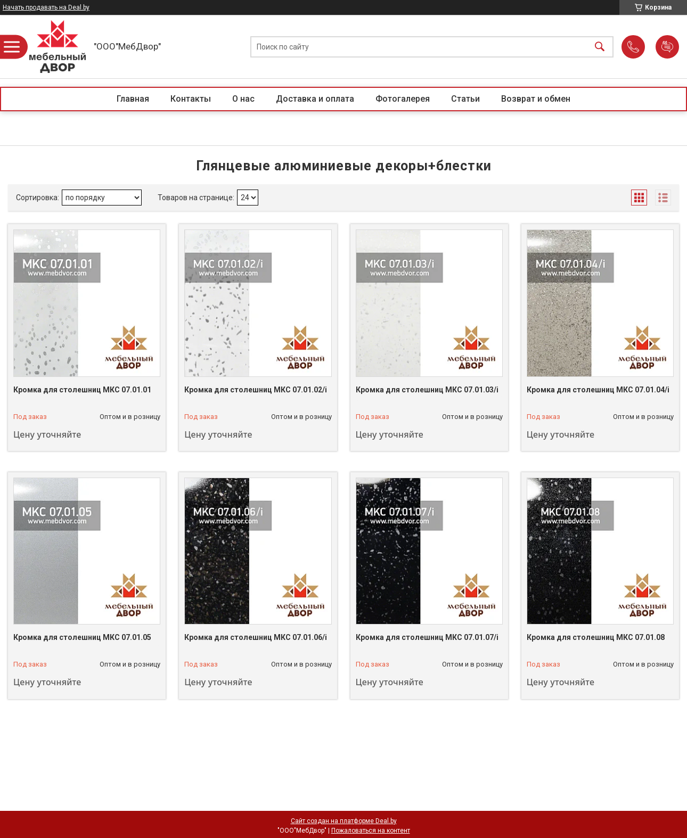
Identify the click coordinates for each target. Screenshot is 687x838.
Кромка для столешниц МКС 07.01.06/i (255, 637)
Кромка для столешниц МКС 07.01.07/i (427, 637)
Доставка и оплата (315, 99)
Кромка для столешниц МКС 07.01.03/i (427, 389)
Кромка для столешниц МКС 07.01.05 (82, 637)
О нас (243, 99)
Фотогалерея (402, 99)
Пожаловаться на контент (370, 830)
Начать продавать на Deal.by (46, 7)
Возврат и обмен (535, 99)
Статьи (465, 99)
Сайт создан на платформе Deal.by (344, 821)
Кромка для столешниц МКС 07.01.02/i (255, 389)
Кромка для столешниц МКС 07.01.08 (596, 637)
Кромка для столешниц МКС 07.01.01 (82, 389)
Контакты (190, 99)
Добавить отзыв (667, 47)
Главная (133, 99)
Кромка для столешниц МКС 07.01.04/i (598, 389)
